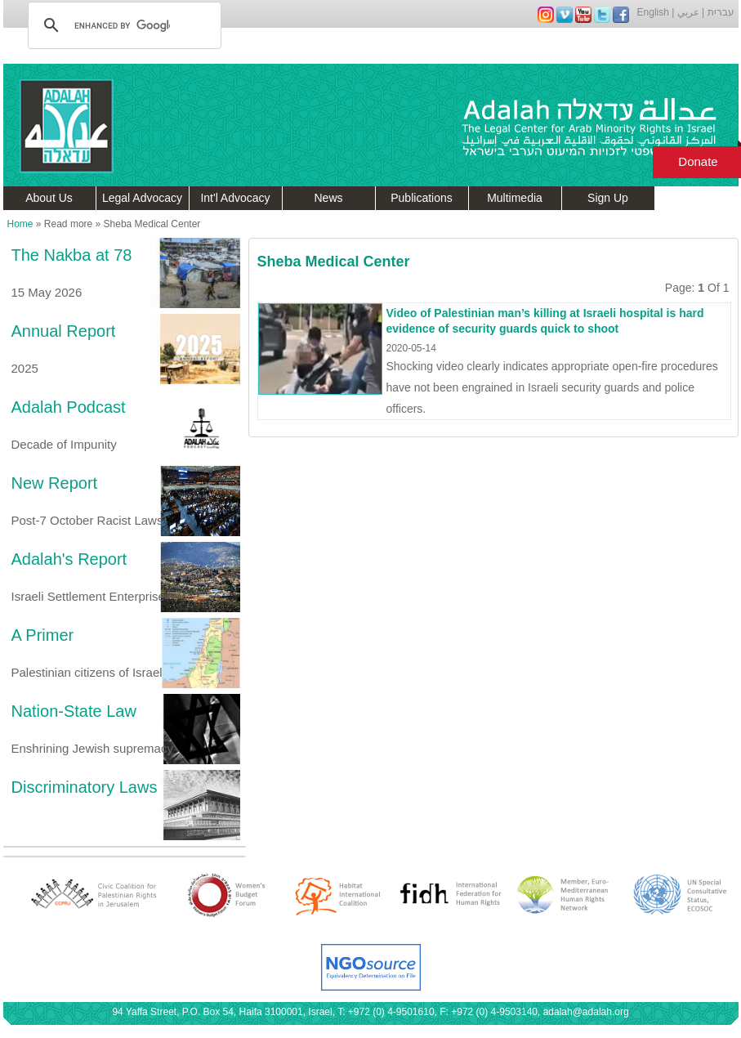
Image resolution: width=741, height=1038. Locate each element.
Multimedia (514, 197)
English (653, 12)
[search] (122, 25)
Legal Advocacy (142, 197)
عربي (688, 12)
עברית (721, 12)
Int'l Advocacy (235, 197)
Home (20, 224)
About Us (49, 197)
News (328, 197)
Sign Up (607, 197)
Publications (422, 197)
